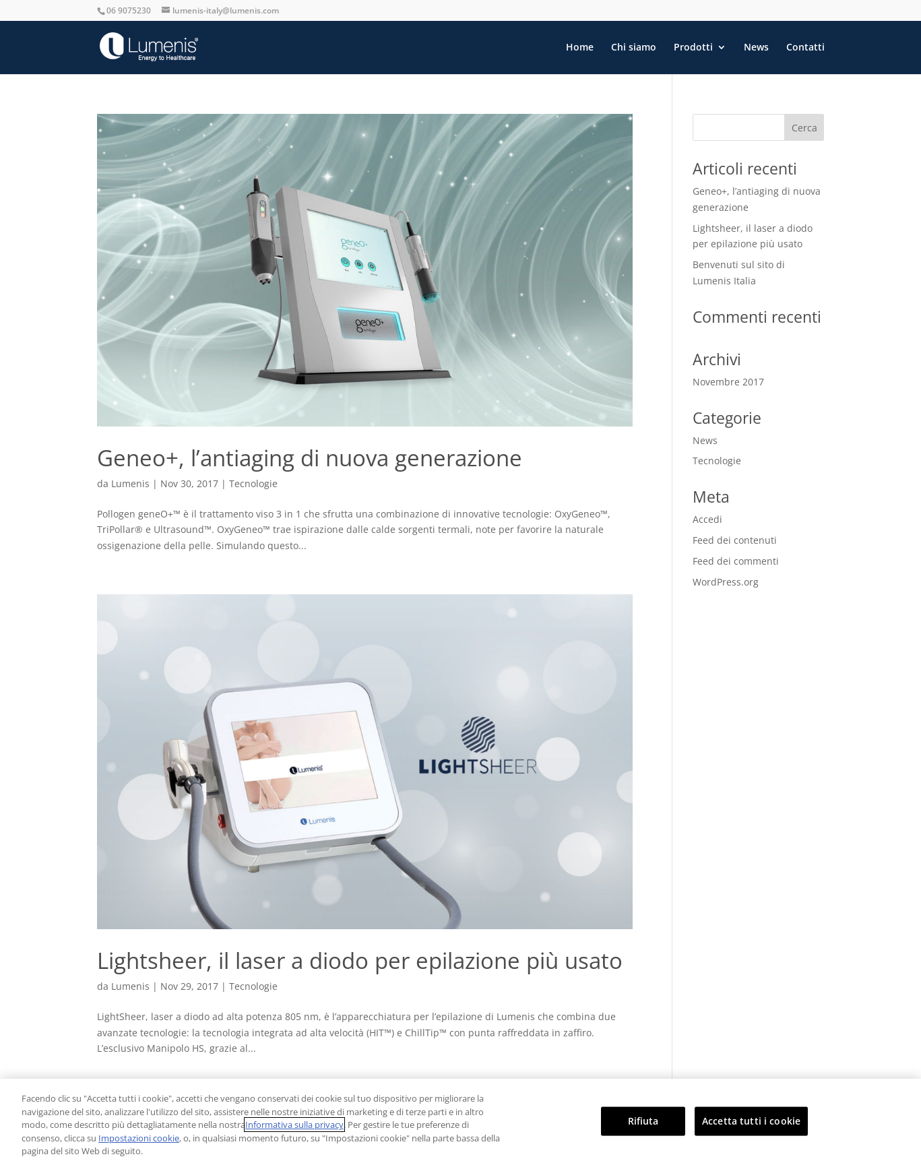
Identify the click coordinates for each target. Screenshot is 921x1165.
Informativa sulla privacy (294, 1125)
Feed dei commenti (736, 561)
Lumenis (130, 483)
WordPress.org (726, 581)
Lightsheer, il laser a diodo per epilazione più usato (360, 960)
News (756, 47)
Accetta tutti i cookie (751, 1120)
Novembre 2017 (728, 381)
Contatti (805, 47)
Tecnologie (253, 483)
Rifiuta (643, 1120)
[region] (460, 1122)
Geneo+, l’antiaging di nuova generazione (309, 458)
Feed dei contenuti (735, 540)
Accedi (707, 519)
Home (580, 47)
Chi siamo (633, 47)
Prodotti (693, 47)
